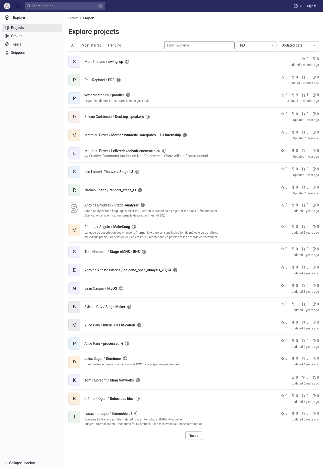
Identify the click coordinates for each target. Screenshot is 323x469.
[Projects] (32, 28)
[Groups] (32, 36)
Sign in (311, 6)
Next (194, 436)
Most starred (92, 45)
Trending (114, 45)
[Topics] (32, 44)
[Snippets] (32, 53)
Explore (73, 18)
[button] (18, 6)
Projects (89, 18)
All (73, 45)
